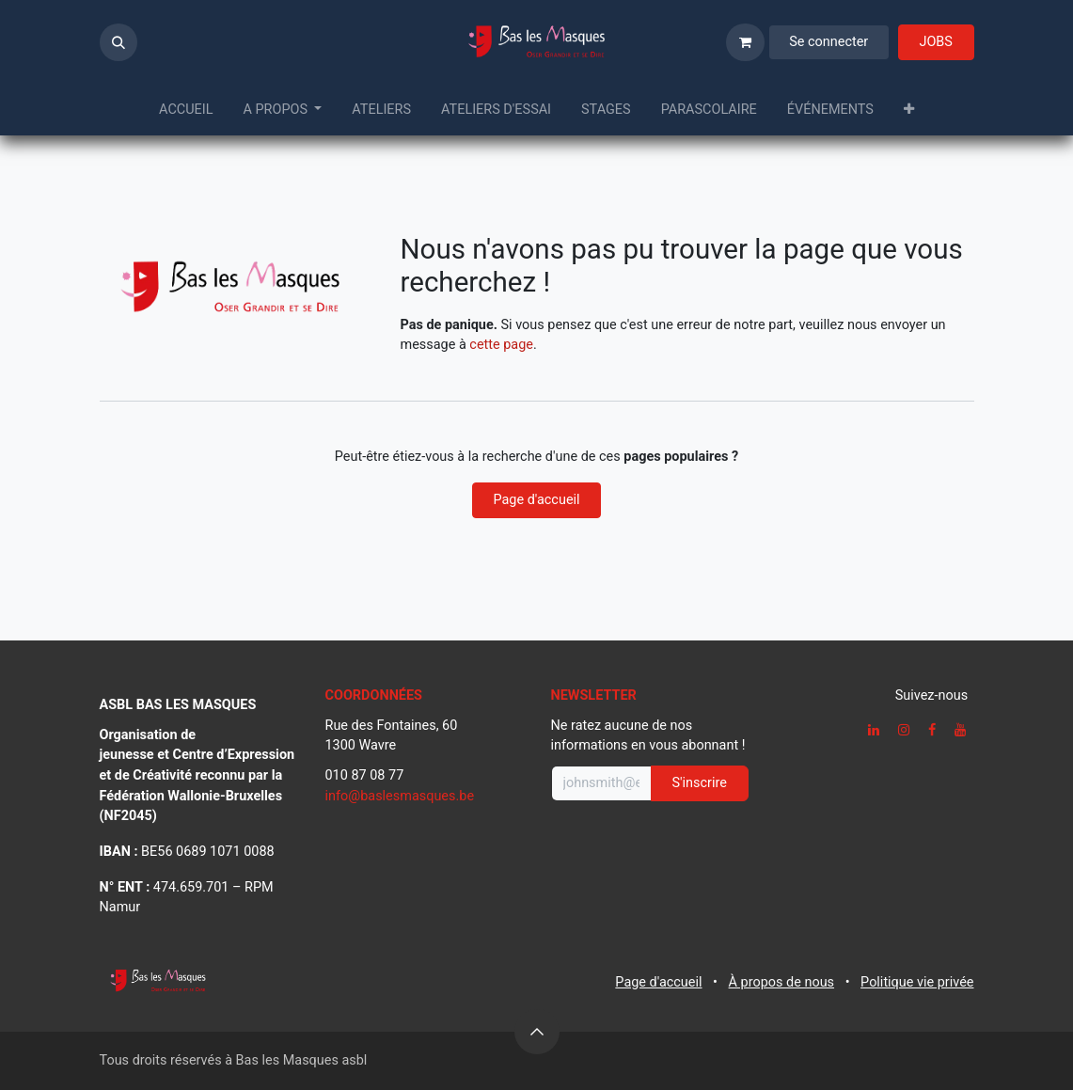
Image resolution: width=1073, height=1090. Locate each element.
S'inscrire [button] (699, 783)
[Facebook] (931, 730)
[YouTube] (960, 730)
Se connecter (828, 42)
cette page (501, 345)
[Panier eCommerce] (745, 43)
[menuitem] (186, 110)
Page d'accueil (536, 500)
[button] (119, 43)
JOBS (935, 42)
